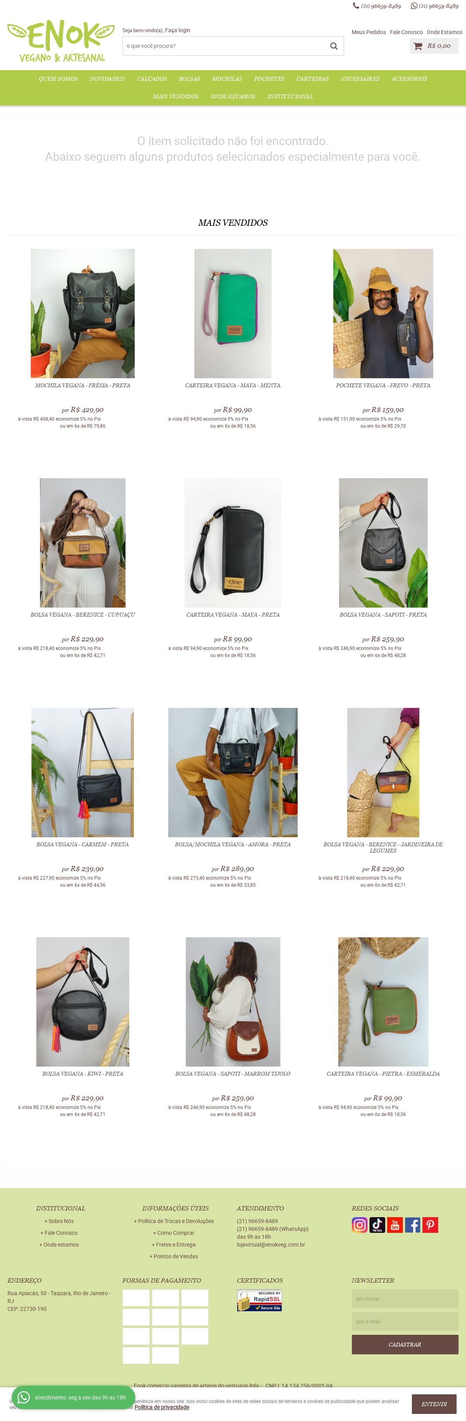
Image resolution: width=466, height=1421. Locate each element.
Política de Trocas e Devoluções (176, 1221)
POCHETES (269, 79)
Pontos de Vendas (176, 1256)
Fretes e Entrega (176, 1244)
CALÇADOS (152, 79)
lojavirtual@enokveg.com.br (271, 1244)
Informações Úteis (175, 1208)
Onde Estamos (444, 32)
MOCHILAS (227, 79)
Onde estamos (61, 1244)
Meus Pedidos (369, 32)
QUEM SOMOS (58, 79)
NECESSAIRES (360, 79)
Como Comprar (176, 1232)
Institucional (290, 96)
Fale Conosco (406, 32)
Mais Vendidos (176, 96)
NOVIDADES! (108, 79)
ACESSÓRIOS (410, 79)
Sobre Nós (61, 1221)
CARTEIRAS (313, 79)
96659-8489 (381, 6)
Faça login (177, 30)
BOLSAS (189, 79)
